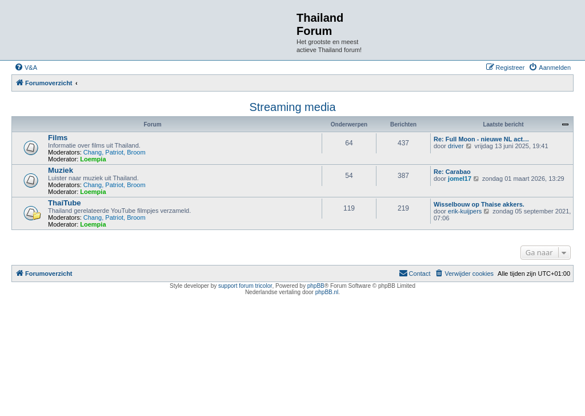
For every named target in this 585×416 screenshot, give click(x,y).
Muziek (60, 170)
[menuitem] (25, 67)
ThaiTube (64, 203)
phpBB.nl (327, 292)
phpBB (315, 286)
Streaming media (292, 107)
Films (57, 137)
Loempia (93, 159)
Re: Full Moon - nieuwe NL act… (481, 139)
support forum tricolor (245, 286)
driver (456, 145)
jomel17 (459, 178)
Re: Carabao (452, 171)
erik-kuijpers (465, 211)
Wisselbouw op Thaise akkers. (479, 204)
